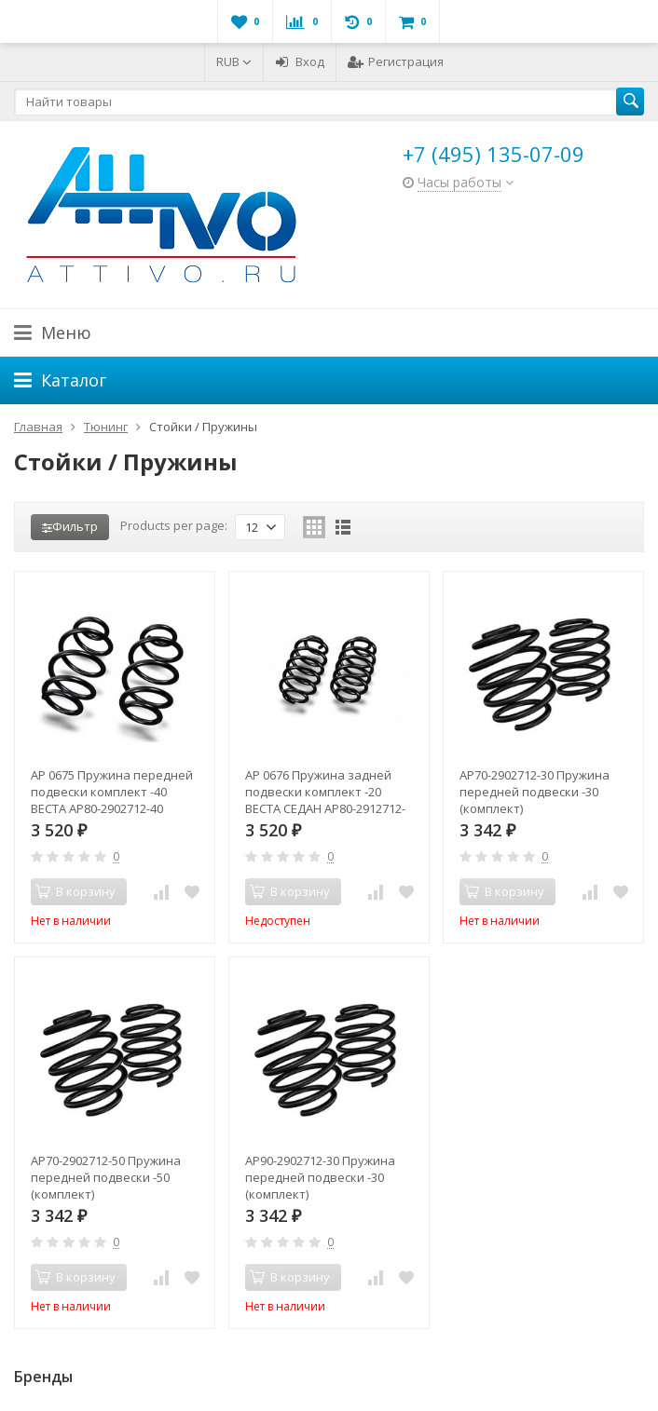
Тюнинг (106, 426)
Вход (299, 61)
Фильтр (70, 526)
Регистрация (396, 61)
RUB (234, 61)
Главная (38, 426)
